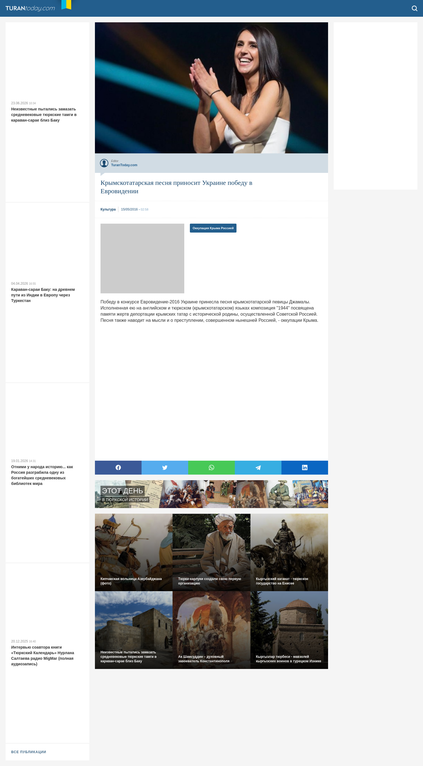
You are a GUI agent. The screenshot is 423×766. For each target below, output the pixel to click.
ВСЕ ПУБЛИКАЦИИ (28, 752)
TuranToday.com (31, 8)
